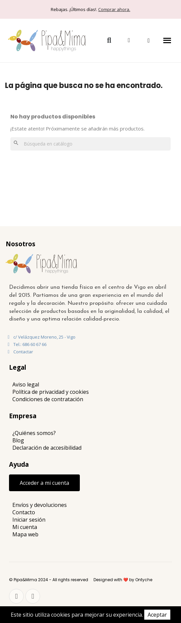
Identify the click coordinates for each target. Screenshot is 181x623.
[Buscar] (90, 144)
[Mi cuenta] (129, 40)
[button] (109, 40)
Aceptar (157, 614)
